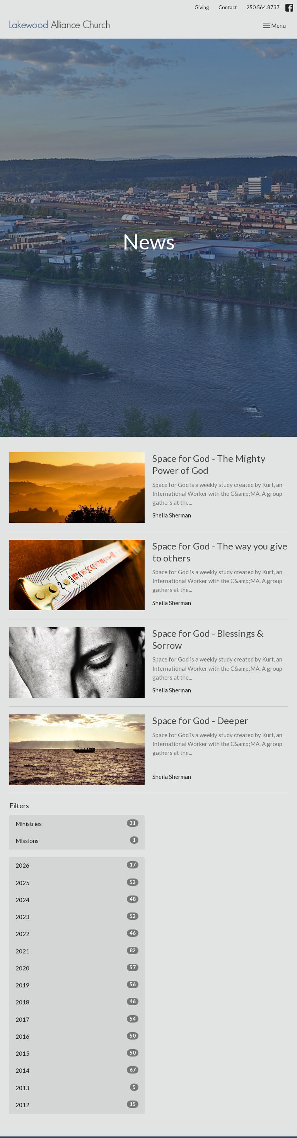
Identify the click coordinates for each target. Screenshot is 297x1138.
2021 (76, 951)
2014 (76, 1070)
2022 (76, 933)
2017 (76, 1019)
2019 (76, 985)
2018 (76, 1002)
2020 (76, 968)
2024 (76, 899)
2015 (76, 1053)
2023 (76, 916)
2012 (76, 1104)
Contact (227, 7)
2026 (76, 865)
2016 (76, 1036)
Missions (76, 840)
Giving (202, 7)
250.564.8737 (263, 7)
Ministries (76, 823)
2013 (76, 1087)
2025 (76, 882)
